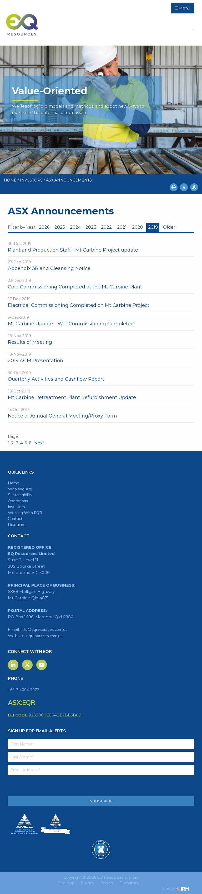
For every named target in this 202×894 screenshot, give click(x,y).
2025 (59, 227)
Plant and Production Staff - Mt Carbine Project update (73, 250)
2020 (137, 227)
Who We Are (20, 489)
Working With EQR (25, 512)
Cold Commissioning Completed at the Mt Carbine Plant (75, 287)
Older (169, 227)
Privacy (87, 883)
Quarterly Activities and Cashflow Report (56, 379)
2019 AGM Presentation (35, 361)
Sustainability (20, 494)
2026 (44, 227)
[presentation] (40, 786)
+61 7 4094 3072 (23, 689)
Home (13, 482)
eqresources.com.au (44, 635)
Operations (18, 500)
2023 (90, 227)
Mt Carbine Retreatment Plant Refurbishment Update (72, 397)
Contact (15, 518)
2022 (106, 227)
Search (106, 883)
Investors (16, 506)
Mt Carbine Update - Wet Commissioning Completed (71, 324)
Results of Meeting (30, 342)
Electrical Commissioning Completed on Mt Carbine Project (78, 305)
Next (38, 442)
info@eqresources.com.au (44, 629)
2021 (122, 227)
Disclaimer (17, 524)
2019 (153, 227)
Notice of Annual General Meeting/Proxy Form (62, 416)
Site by (175, 888)
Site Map (66, 883)
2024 (75, 227)
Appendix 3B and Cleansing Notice (49, 268)
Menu (182, 8)
